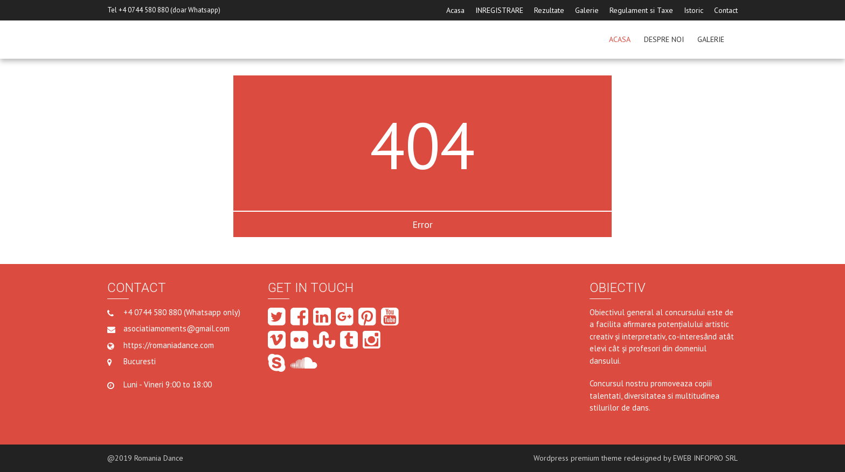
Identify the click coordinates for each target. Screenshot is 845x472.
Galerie (587, 10)
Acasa (455, 10)
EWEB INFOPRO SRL (705, 458)
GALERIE (710, 39)
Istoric (693, 10)
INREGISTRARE (499, 10)
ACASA (620, 39)
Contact (726, 10)
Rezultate (549, 10)
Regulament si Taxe (641, 10)
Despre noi (664, 39)
